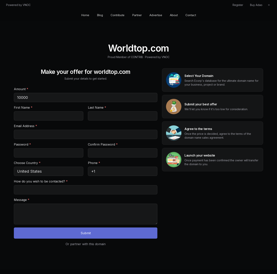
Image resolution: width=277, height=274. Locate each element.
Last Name (97, 107)
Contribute (117, 15)
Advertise (155, 15)
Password (22, 144)
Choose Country (27, 163)
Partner (137, 15)
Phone (94, 163)
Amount (21, 89)
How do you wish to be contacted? (41, 181)
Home (85, 15)
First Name (23, 107)
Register (238, 5)
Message (21, 200)
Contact (190, 15)
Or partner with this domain (86, 244)
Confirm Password (103, 144)
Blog (100, 15)
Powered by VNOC (18, 5)
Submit (86, 233)
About (174, 15)
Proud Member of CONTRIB (125, 57)
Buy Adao (256, 5)
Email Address (25, 126)
